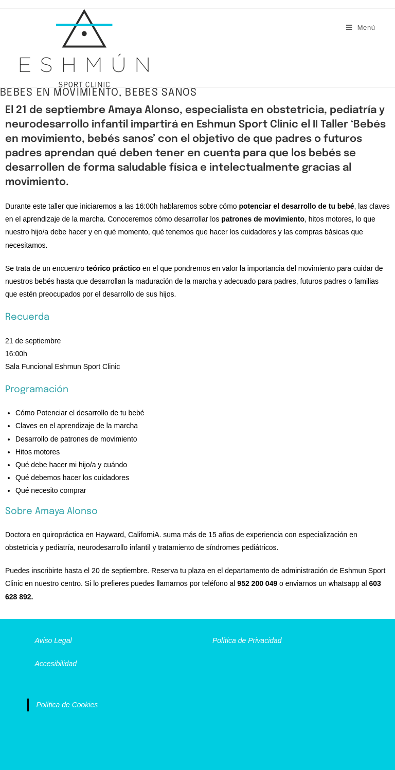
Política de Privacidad (247, 640)
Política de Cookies (67, 705)
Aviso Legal (52, 640)
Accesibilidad (55, 663)
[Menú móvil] (360, 27)
